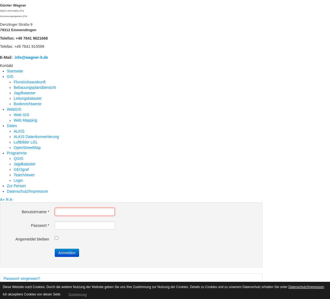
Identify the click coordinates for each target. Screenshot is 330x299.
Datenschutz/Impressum (306, 287)
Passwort (40, 225)
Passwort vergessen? (22, 278)
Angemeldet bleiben (32, 239)
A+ (2, 199)
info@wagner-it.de (31, 57)
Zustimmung (77, 294)
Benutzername (35, 212)
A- (11, 199)
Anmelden (67, 253)
